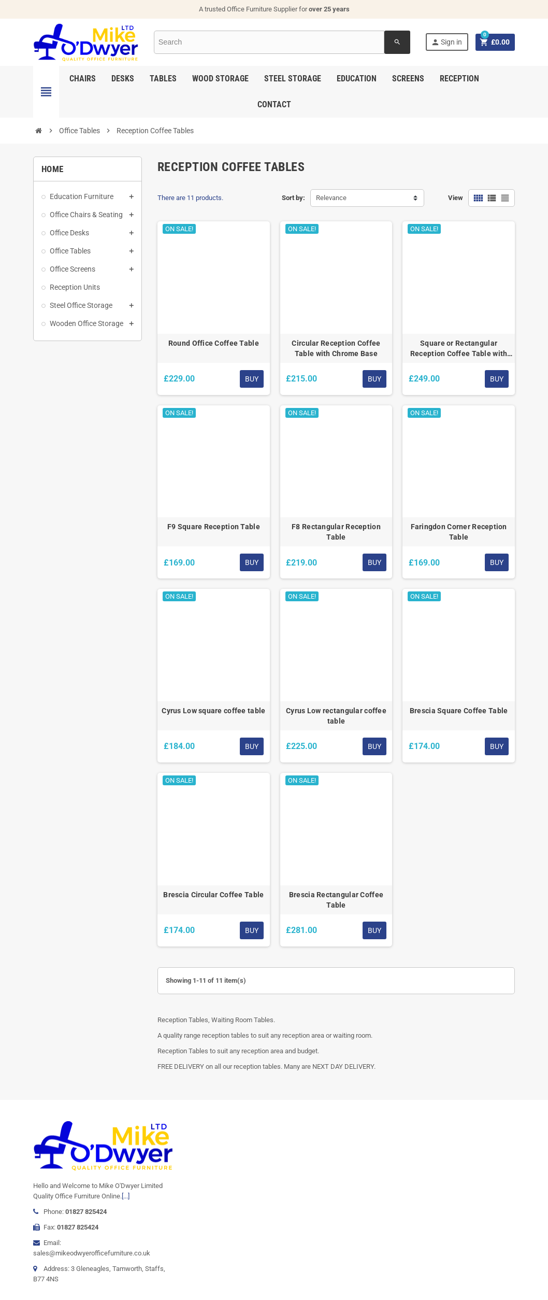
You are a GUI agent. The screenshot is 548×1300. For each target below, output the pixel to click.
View (455, 198)
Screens (408, 78)
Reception (459, 78)
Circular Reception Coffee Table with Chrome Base (336, 348)
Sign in (446, 42)
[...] (125, 1196)
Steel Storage (292, 78)
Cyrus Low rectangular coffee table (336, 715)
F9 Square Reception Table (213, 526)
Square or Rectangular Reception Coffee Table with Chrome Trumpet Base (459, 349)
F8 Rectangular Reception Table (336, 531)
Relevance (331, 198)
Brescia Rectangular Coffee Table (336, 900)
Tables (163, 78)
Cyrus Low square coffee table (213, 710)
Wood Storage (220, 78)
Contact (274, 104)
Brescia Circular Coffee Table (213, 895)
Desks (122, 78)
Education (357, 78)
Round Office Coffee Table (213, 343)
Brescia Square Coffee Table (459, 710)
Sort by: (293, 198)
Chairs (82, 78)
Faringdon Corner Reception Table (459, 531)
